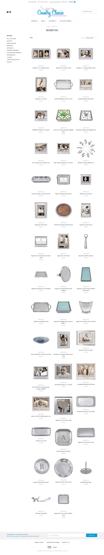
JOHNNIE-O (10, 48)
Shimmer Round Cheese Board (63, 225)
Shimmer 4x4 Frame (86, 193)
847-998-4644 (32, 2)
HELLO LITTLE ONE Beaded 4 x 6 (41, 416)
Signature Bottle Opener (86, 255)
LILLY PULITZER (11, 38)
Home (48, 26)
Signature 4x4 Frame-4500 (64, 420)
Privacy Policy (39, 542)
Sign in (51, 2)
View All (9, 62)
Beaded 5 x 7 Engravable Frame (85, 68)
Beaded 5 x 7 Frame (41, 99)
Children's (53, 21)
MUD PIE (9, 41)
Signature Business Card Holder (41, 288)
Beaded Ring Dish (86, 482)
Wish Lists (65, 2)
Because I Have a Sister (86, 350)
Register (57, 2)
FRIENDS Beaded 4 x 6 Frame (41, 130)
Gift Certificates (43, 2)
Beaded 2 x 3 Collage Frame (41, 68)
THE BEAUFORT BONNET (14, 52)
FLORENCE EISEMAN (13, 50)
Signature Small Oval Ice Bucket (86, 321)
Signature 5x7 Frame (63, 255)
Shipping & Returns (52, 542)
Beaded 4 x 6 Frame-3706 (63, 68)
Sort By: (83, 38)
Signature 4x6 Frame (86, 225)
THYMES (9, 57)
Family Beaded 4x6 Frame (86, 99)
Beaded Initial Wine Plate (41, 482)
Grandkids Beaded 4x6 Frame (86, 384)
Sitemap (65, 550)
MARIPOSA (54, 26)
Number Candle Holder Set (86, 162)
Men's (43, 21)
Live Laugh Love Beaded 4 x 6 (41, 162)
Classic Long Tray (41, 441)
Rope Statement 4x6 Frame (63, 193)
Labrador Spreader (41, 513)
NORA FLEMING (11, 43)
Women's (35, 21)
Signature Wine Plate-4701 (63, 482)
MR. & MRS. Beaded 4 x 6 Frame (63, 162)
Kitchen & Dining (66, 21)
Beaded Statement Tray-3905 (86, 411)
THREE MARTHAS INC (13, 59)
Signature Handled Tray (41, 321)
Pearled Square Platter (63, 451)
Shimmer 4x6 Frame (41, 225)
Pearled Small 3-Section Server (41, 193)
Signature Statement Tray (86, 442)
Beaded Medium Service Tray (63, 99)
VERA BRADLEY (11, 55)
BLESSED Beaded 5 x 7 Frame (63, 384)
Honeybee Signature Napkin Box (86, 130)
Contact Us (65, 542)
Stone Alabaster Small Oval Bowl (41, 354)
